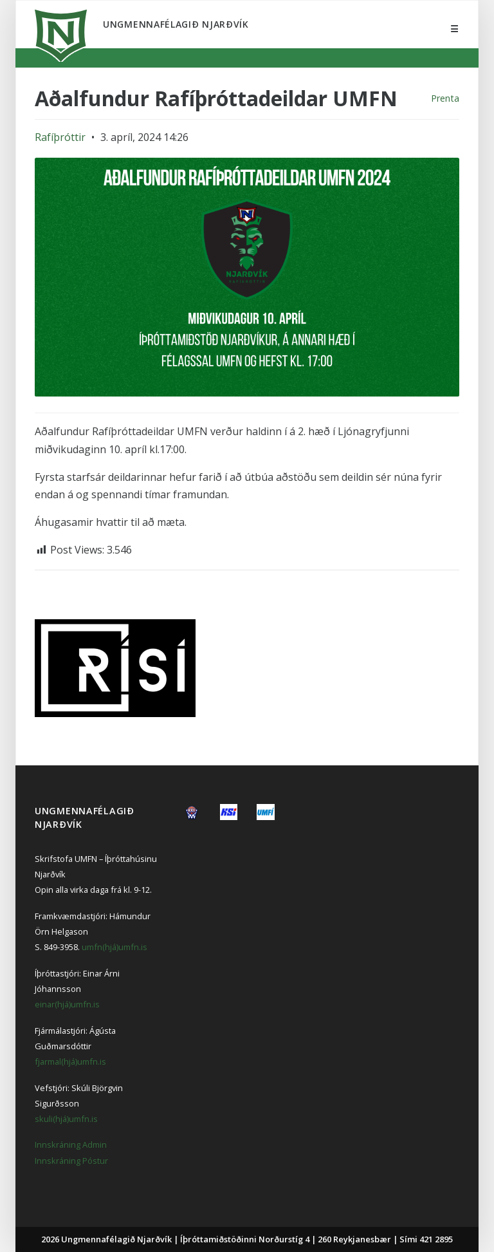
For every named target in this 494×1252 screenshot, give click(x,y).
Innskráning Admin (71, 1144)
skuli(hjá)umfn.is (66, 1119)
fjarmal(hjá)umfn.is (70, 1061)
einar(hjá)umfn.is (67, 1004)
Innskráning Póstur (71, 1160)
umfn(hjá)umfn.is (114, 947)
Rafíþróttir (60, 137)
